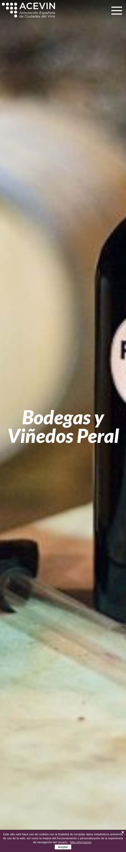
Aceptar (63, 847)
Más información (81, 842)
